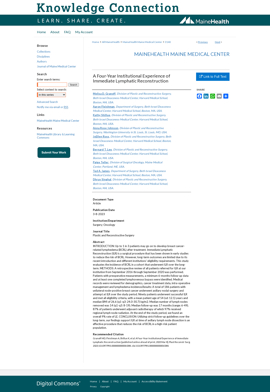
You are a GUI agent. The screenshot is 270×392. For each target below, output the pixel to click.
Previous (203, 42)
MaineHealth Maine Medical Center (142, 42)
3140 (168, 42)
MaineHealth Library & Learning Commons (56, 136)
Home (95, 42)
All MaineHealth (111, 42)
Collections (43, 51)
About (105, 381)
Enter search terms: (48, 79)
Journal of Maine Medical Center (56, 66)
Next (217, 42)
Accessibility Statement (154, 381)
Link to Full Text (212, 76)
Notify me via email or (52, 107)
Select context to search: (51, 89)
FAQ (116, 381)
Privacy (93, 386)
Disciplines (43, 56)
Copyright (105, 386)
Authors (42, 61)
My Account (130, 381)
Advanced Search (47, 102)
